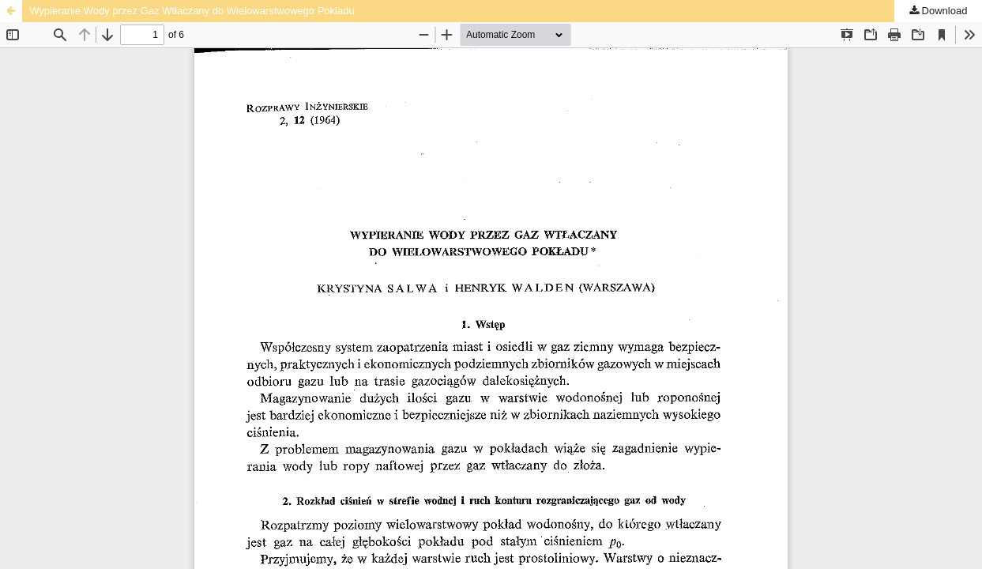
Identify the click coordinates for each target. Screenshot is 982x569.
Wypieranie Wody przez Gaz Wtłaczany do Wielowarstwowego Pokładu (191, 11)
